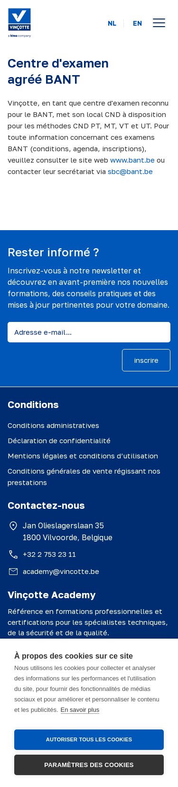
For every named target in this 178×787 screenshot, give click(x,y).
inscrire (146, 360)
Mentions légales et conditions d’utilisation (83, 455)
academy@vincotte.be (61, 571)
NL (112, 23)
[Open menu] (159, 22)
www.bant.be (132, 159)
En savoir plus (80, 709)
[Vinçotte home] (19, 23)
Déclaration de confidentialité (59, 440)
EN (137, 23)
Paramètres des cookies (88, 764)
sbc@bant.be (130, 171)
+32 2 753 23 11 (49, 554)
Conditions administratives (53, 425)
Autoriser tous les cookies (89, 739)
